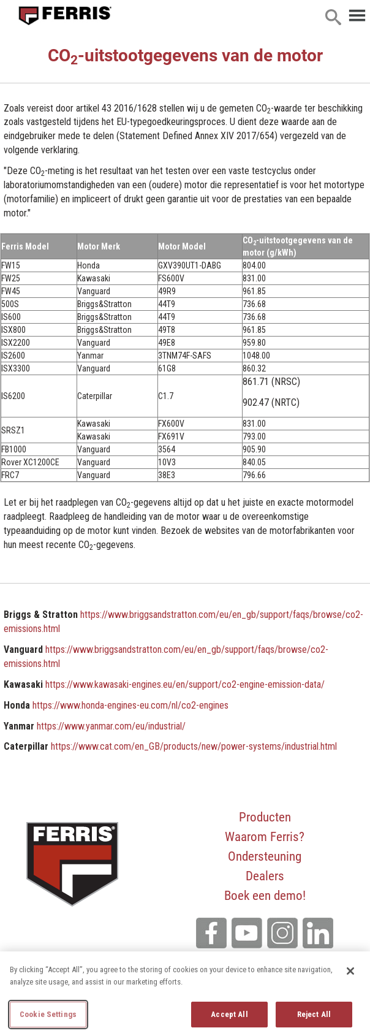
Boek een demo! (265, 895)
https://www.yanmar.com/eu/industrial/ (111, 726)
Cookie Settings (48, 1014)
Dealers (265, 875)
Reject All (314, 1014)
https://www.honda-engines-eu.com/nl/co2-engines (130, 705)
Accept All (229, 1014)
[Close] (350, 971)
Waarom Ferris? (264, 836)
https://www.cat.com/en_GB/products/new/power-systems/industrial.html (194, 746)
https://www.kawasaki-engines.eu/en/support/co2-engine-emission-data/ (185, 684)
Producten (265, 816)
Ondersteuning (264, 855)
